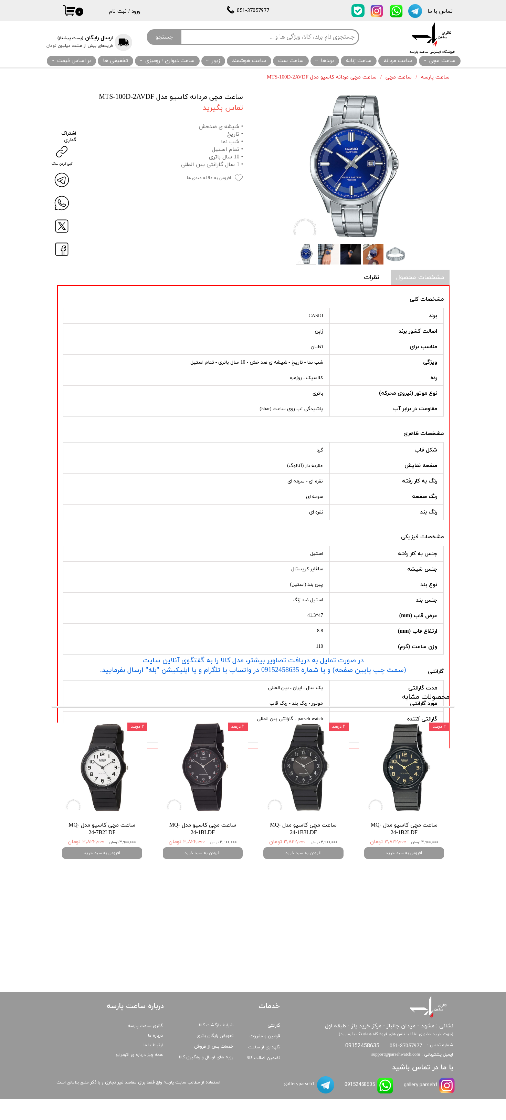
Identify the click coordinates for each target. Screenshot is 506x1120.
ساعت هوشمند (249, 60)
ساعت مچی (442, 60)
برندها (327, 60)
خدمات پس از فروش (213, 1068)
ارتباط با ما (153, 1066)
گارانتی (273, 1047)
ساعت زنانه (358, 60)
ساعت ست (291, 60)
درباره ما (155, 1057)
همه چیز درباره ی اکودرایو (139, 1076)
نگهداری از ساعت (264, 1068)
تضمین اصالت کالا (263, 1079)
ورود (135, 11)
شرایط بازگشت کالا (216, 1046)
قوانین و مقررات (265, 1058)
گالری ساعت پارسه (145, 1047)
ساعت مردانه (397, 60)
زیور (216, 60)
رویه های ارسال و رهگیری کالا (206, 1078)
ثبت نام (118, 11)
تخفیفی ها (115, 60)
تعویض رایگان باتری (215, 1057)
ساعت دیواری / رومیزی (169, 60)
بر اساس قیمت (74, 60)
